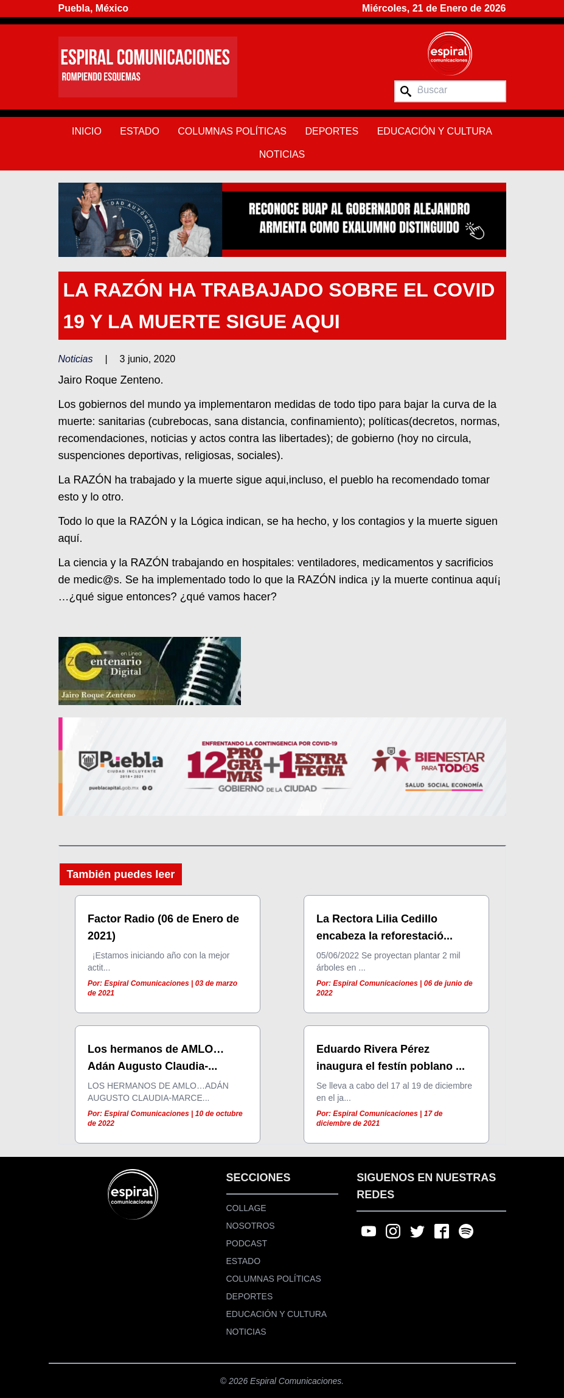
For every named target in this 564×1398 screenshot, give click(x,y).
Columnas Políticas (232, 131)
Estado (139, 131)
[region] (282, 219)
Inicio (87, 131)
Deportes (331, 131)
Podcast (247, 1243)
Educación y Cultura (434, 131)
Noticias (282, 154)
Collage (246, 1208)
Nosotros (250, 1226)
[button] (282, 219)
